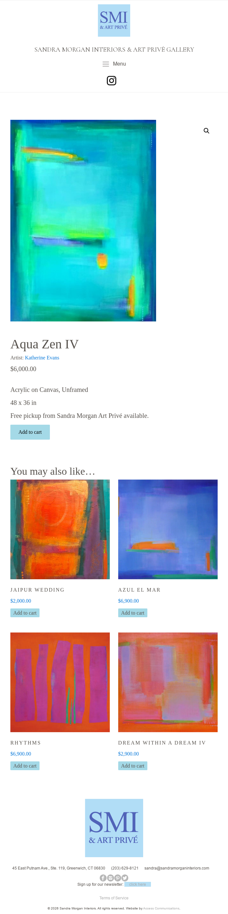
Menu (114, 64)
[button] (206, 131)
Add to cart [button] (25, 613)
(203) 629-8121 (125, 868)
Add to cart (30, 432)
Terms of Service (114, 897)
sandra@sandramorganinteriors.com (176, 868)
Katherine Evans (42, 357)
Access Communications (161, 908)
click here (137, 884)
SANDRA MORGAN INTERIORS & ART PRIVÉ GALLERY (114, 50)
